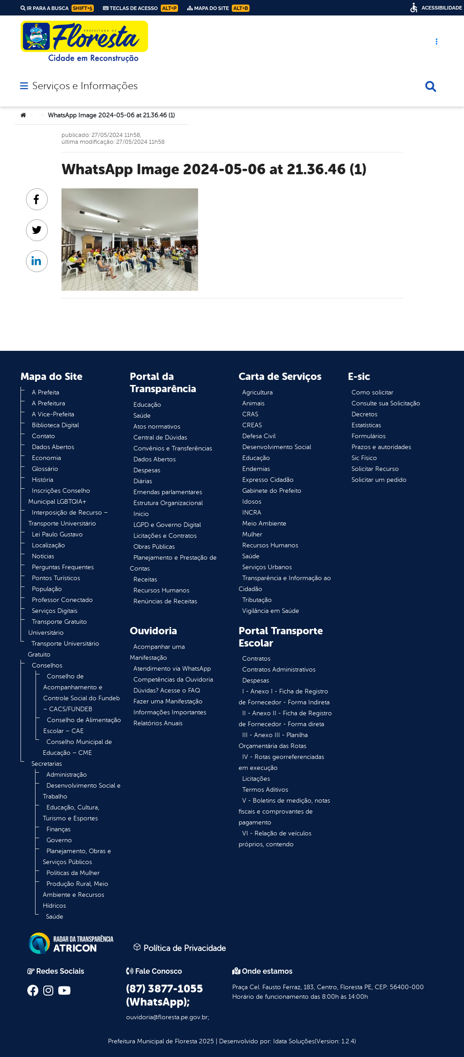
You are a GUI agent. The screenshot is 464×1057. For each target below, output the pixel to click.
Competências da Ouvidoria (173, 679)
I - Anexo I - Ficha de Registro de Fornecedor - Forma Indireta (284, 697)
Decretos (364, 414)
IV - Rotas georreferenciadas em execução (281, 762)
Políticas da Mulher (73, 873)
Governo (59, 840)
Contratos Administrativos (279, 669)
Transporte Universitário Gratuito (63, 649)
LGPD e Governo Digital (167, 524)
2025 (205, 1041)
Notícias (43, 556)
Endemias (256, 468)
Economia (46, 458)
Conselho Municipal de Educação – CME (77, 747)
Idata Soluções (294, 1041)
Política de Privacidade (179, 948)
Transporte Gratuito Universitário (57, 627)
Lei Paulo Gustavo (57, 534)
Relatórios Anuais (158, 723)
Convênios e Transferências (172, 448)
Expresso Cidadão (268, 479)
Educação (147, 404)
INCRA (251, 512)
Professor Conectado (62, 600)
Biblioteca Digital (55, 425)
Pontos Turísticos (56, 578)
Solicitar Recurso (375, 468)
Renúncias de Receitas (165, 601)
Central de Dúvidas (160, 437)
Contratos (256, 658)
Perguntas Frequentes (63, 567)
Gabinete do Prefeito (271, 490)
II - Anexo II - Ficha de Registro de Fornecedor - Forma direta (285, 719)
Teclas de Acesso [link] (140, 8)
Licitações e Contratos (165, 535)
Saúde (54, 916)
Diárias (142, 481)
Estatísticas (366, 425)
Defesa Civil (258, 436)
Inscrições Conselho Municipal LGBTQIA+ (59, 496)
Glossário (45, 468)
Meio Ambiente (264, 523)
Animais (253, 403)
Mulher (252, 534)
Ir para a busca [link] (57, 8)
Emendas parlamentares (167, 492)
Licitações (256, 778)
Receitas (145, 579)
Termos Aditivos (265, 789)
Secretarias (46, 763)
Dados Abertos (53, 447)
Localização (48, 545)
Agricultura (257, 392)
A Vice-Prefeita (53, 414)
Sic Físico (364, 458)
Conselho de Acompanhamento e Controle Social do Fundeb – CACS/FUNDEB (81, 693)
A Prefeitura (48, 403)
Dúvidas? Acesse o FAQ (166, 690)
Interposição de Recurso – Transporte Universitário (68, 518)
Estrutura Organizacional (168, 503)
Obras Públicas (154, 546)
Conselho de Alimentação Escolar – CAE (82, 725)
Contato (43, 436)
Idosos (251, 501)
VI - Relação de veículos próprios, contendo (275, 839)
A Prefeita (45, 392)
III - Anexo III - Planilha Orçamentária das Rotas (273, 740)
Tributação (257, 600)
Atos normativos (156, 426)
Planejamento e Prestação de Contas (173, 563)
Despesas (146, 470)
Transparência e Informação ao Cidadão (285, 583)
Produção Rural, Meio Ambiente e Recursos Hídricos (75, 894)
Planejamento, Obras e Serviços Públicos (77, 856)
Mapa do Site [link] (218, 8)
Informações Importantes (169, 712)
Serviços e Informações (85, 86)
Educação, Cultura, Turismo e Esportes (71, 813)
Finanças (58, 829)
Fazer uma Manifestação (168, 701)
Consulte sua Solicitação (386, 403)
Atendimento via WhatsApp (172, 668)
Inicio (141, 514)
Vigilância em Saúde (270, 610)
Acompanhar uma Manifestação (157, 652)
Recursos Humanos (161, 590)
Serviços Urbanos (267, 567)
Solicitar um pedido (379, 479)
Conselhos (47, 665)
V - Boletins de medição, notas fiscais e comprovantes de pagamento (284, 811)
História (42, 479)
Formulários (369, 436)
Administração (66, 774)
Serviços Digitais (54, 610)
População (47, 589)
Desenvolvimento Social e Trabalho (82, 791)
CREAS (252, 425)
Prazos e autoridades (381, 447)
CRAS (250, 414)
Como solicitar (372, 392)
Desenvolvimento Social (276, 447)
